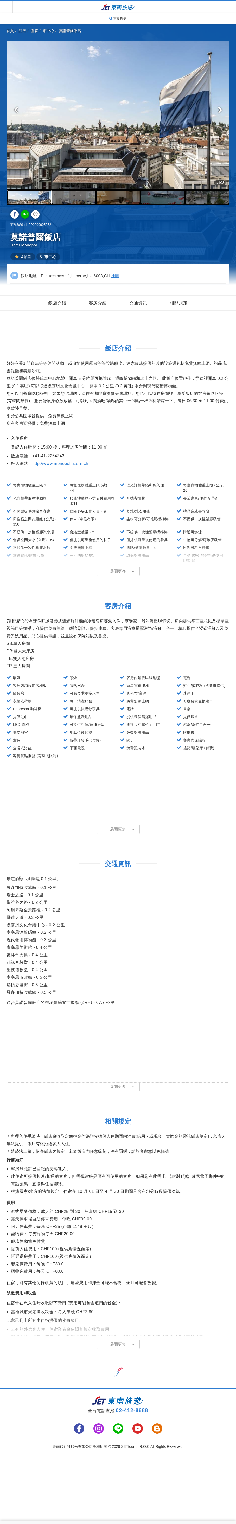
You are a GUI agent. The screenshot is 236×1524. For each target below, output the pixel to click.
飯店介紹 (57, 302)
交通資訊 (138, 302)
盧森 (34, 31)
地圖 (115, 275)
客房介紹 (98, 302)
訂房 (22, 31)
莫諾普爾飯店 (70, 31)
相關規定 (179, 302)
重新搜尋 (118, 18)
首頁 (10, 31)
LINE (24, 214)
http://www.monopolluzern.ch (60, 463)
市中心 (48, 31)
